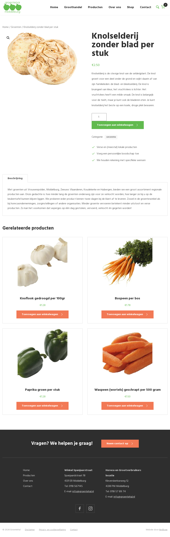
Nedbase (163, 530)
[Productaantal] (99, 117)
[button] (8, 38)
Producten (95, 7)
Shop (130, 7)
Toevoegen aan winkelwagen (115, 125)
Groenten (16, 27)
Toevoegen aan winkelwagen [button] (40, 314)
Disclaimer (30, 530)
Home (54, 7)
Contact (145, 7)
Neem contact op (118, 443)
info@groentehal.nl (83, 491)
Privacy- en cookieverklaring (52, 530)
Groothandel (73, 7)
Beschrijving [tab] (15, 178)
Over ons (115, 7)
